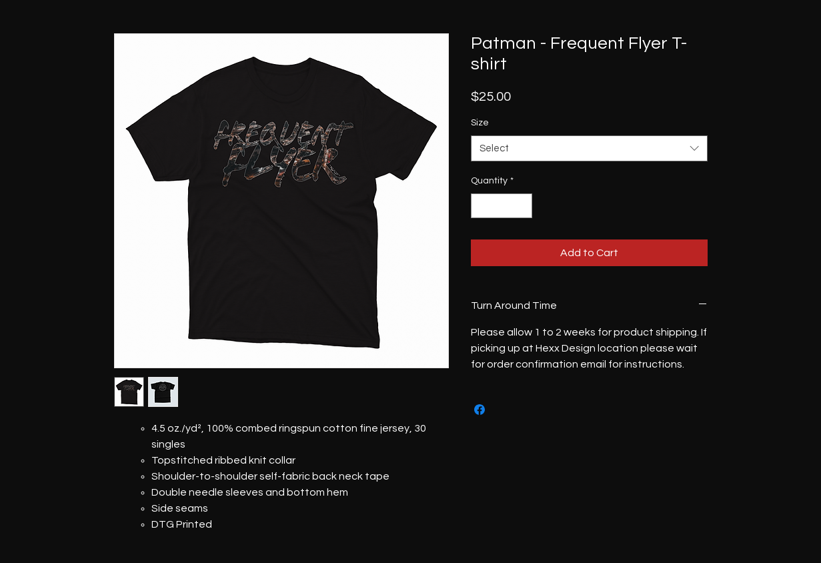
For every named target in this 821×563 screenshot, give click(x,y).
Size (480, 122)
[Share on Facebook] (480, 410)
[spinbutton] (502, 205)
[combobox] (589, 148)
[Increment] (522, 205)
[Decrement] (481, 205)
